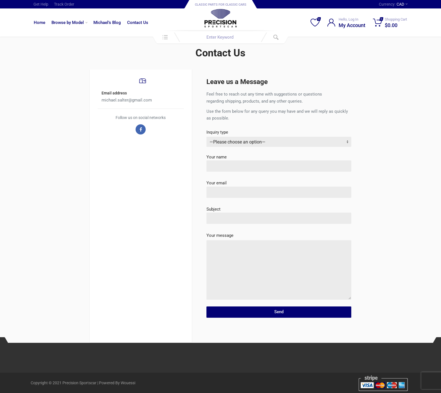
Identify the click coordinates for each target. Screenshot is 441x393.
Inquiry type (217, 132)
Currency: (393, 4)
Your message (219, 235)
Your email (278, 187)
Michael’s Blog (107, 22)
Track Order (64, 4)
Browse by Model (69, 22)
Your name (278, 161)
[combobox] (220, 37)
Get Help (40, 4)
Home (39, 22)
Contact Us (137, 22)
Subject (278, 213)
